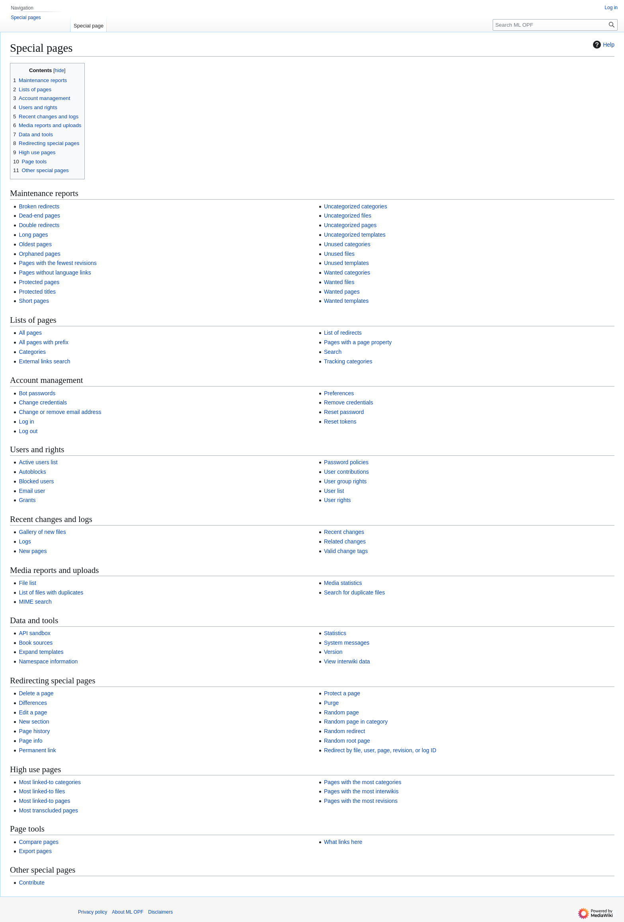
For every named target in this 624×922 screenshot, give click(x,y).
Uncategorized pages (350, 225)
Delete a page (36, 693)
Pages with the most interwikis (361, 791)
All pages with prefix (43, 342)
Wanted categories (347, 272)
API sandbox (34, 633)
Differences (33, 703)
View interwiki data (347, 661)
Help (602, 45)
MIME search (35, 601)
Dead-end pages (39, 215)
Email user (32, 491)
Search (332, 352)
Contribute (32, 882)
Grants (27, 500)
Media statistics (343, 583)
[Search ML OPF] (555, 25)
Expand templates (41, 652)
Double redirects (39, 225)
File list (27, 583)
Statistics (335, 633)
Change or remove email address (60, 412)
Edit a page (33, 712)
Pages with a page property (358, 342)
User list (334, 491)
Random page (341, 712)
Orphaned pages (39, 254)
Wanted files (339, 282)
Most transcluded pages (48, 810)
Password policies (346, 462)
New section (34, 721)
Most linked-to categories (50, 782)
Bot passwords (37, 393)
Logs (25, 541)
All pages (30, 333)
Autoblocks (32, 472)
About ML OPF (127, 912)
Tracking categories (348, 361)
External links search (44, 361)
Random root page (347, 741)
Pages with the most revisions (361, 801)
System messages (346, 643)
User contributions (346, 472)
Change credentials (43, 402)
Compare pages (38, 842)
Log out (28, 431)
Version (333, 652)
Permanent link (37, 750)
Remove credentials (348, 402)
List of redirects (343, 333)
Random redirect (344, 731)
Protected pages (39, 282)
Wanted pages (342, 291)
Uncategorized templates (355, 234)
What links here (343, 842)
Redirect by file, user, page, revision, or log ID (380, 750)
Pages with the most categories (363, 782)
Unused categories (347, 244)
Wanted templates (346, 301)
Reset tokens (340, 421)
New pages (33, 551)
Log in (26, 421)
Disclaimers (160, 912)
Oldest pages (35, 244)
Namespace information (48, 661)
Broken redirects (39, 206)
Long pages (33, 234)
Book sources (36, 643)
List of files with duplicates (51, 592)
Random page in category (356, 721)
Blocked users (36, 481)
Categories (32, 352)
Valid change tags (346, 551)
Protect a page (342, 693)
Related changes (345, 541)
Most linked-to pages (44, 801)
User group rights (345, 481)
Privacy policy (92, 912)
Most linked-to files (42, 791)
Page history (34, 731)
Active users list (38, 462)
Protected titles (37, 291)
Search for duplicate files (354, 592)
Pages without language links (55, 272)
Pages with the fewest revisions (57, 263)
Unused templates (346, 263)
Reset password (344, 412)
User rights (337, 500)
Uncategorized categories (355, 206)
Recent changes (344, 532)
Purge (331, 703)
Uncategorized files (347, 215)
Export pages (35, 851)
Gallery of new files (42, 532)
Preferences (339, 393)
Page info (30, 741)
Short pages (34, 301)
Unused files (339, 254)
